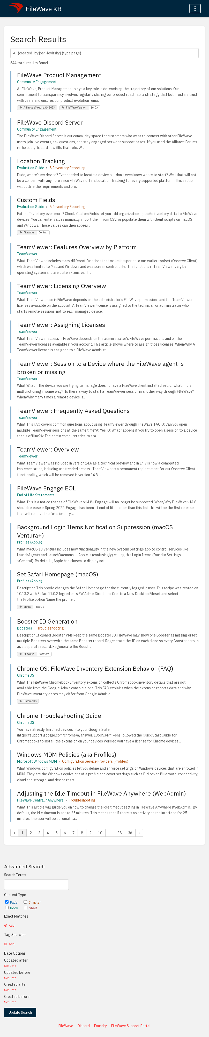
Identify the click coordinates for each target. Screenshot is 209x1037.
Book (12, 908)
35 (119, 833)
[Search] (15, 53)
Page (11, 902)
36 (130, 833)
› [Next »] (139, 833)
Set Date (10, 966)
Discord (84, 1026)
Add (9, 925)
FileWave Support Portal (131, 1026)
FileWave (65, 1026)
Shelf (30, 908)
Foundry (100, 1026)
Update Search (20, 1012)
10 (100, 833)
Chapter (32, 902)
